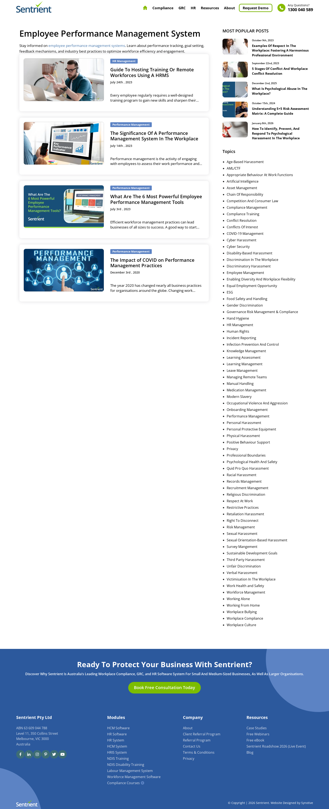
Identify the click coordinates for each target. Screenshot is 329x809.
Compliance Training (243, 221)
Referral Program (196, 740)
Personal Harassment (244, 430)
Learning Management (244, 371)
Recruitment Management (247, 495)
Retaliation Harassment (245, 521)
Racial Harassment (241, 482)
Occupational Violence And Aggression (257, 410)
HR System (115, 740)
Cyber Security (238, 254)
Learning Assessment (244, 365)
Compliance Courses (123, 783)
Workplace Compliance (245, 625)
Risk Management (241, 534)
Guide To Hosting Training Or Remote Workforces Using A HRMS (152, 72)
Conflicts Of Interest (242, 234)
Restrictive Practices (243, 515)
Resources (210, 7)
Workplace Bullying (242, 619)
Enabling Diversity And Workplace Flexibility (261, 286)
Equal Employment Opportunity (252, 293)
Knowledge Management (246, 358)
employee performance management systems (86, 45)
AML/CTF (233, 175)
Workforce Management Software (134, 776)
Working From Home (243, 612)
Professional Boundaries (246, 462)
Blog (249, 752)
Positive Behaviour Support (248, 449)
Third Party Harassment (246, 567)
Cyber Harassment (241, 247)
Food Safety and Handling (247, 306)
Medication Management (246, 397)
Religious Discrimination (246, 501)
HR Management (240, 332)
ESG (230, 299)
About (229, 7)
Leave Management (242, 378)
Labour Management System (130, 770)
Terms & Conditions (198, 752)
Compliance (162, 7)
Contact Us (191, 746)
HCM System (117, 746)
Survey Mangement (242, 554)
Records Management (244, 488)
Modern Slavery (239, 404)
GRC (182, 7)
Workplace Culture (241, 632)
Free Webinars (257, 734)
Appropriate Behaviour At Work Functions (260, 182)
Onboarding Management (247, 417)
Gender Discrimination (245, 312)
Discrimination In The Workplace (252, 267)
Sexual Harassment (242, 541)
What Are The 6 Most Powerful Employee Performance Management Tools (156, 199)
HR (193, 7)
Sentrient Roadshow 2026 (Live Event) (276, 746)
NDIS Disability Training (125, 764)
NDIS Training (118, 758)
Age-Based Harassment (245, 169)
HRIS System (117, 752)
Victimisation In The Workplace (251, 586)
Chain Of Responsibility (245, 201)
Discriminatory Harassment (249, 273)
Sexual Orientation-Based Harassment (257, 547)
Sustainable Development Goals (252, 560)
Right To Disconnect (242, 528)
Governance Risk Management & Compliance (262, 319)
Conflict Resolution (242, 228)
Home (145, 8)
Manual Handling (240, 391)
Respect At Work (240, 508)
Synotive (307, 803)
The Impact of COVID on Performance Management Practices (152, 262)
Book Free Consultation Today (164, 688)
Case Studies (256, 728)
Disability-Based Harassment (249, 260)
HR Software (117, 734)
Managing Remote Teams (247, 384)
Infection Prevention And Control (253, 351)
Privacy (232, 456)
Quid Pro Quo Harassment (248, 475)
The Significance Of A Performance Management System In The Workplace (154, 136)
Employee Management (245, 280)
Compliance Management (247, 215)
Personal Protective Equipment (251, 436)
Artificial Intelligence (242, 188)
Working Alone (238, 606)
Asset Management (242, 195)
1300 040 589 (300, 8)
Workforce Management (246, 599)
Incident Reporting (241, 345)
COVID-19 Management (245, 241)
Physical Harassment (243, 443)
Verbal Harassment (242, 580)
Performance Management (248, 423)
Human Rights (238, 338)
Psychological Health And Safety (252, 469)
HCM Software (118, 728)
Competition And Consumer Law (252, 208)
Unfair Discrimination (244, 573)
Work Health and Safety (245, 593)
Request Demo (256, 7)
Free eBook (255, 740)
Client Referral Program (201, 734)
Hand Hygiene (238, 325)
